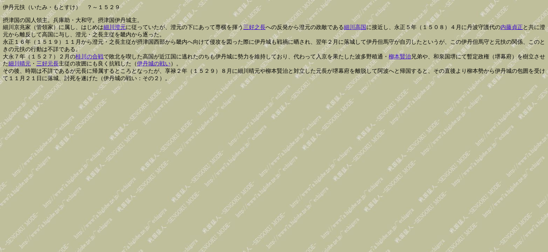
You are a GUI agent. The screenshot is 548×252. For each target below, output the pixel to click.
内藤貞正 (511, 27)
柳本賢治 (400, 56)
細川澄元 (114, 27)
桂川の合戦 (89, 56)
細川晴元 (19, 63)
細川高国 (355, 27)
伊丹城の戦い (154, 63)
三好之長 (254, 27)
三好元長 (47, 63)
